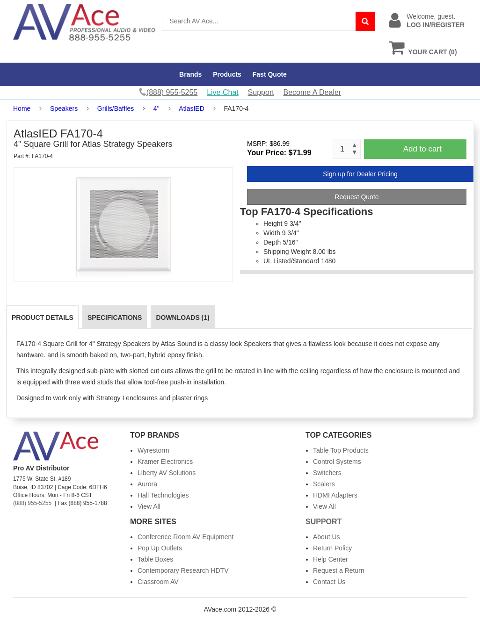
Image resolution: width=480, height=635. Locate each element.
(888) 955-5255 (32, 503)
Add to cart (422, 148)
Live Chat (223, 92)
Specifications (114, 317)
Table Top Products (341, 450)
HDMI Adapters (335, 495)
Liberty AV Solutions (167, 472)
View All (149, 506)
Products (227, 74)
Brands (190, 74)
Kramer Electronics (165, 461)
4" (156, 108)
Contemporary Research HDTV (183, 570)
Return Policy (332, 548)
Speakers (64, 108)
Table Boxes (155, 559)
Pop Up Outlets (160, 548)
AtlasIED (191, 108)
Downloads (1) (182, 317)
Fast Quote (270, 74)
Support (261, 92)
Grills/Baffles (115, 108)
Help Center (330, 559)
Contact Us (329, 581)
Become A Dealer (313, 92)
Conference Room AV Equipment (185, 537)
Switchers (327, 472)
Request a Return (338, 570)
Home (21, 108)
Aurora (147, 484)
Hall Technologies (163, 495)
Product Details (42, 317)
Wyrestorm (153, 450)
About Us (326, 537)
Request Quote (356, 197)
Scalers (324, 484)
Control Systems (337, 461)
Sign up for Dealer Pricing (360, 174)
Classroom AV (158, 581)
